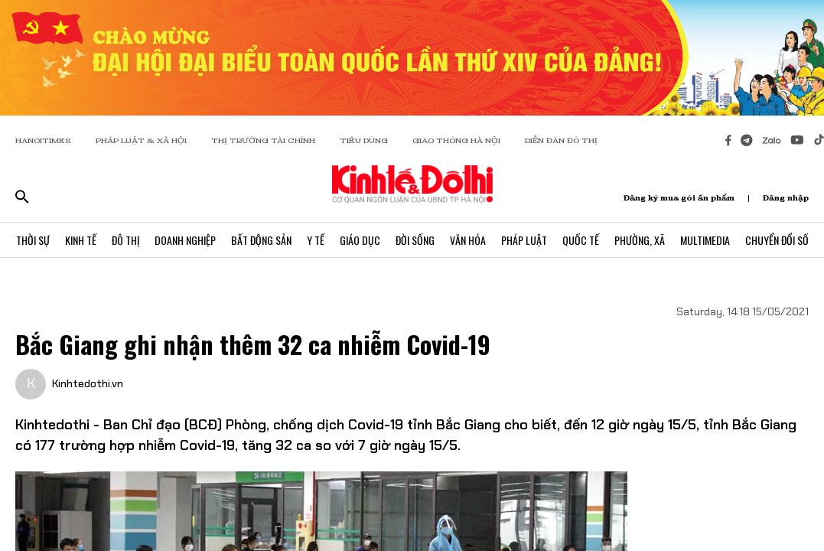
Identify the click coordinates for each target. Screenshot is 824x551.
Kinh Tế (80, 240)
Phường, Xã (639, 240)
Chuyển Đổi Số (777, 240)
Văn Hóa (468, 240)
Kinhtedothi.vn (87, 383)
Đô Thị (125, 240)
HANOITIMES (43, 140)
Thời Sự (33, 240)
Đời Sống (415, 240)
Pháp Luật (524, 240)
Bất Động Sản (261, 240)
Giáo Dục (360, 240)
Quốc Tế (580, 240)
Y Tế (315, 240)
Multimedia (705, 240)
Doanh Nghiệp (185, 240)
